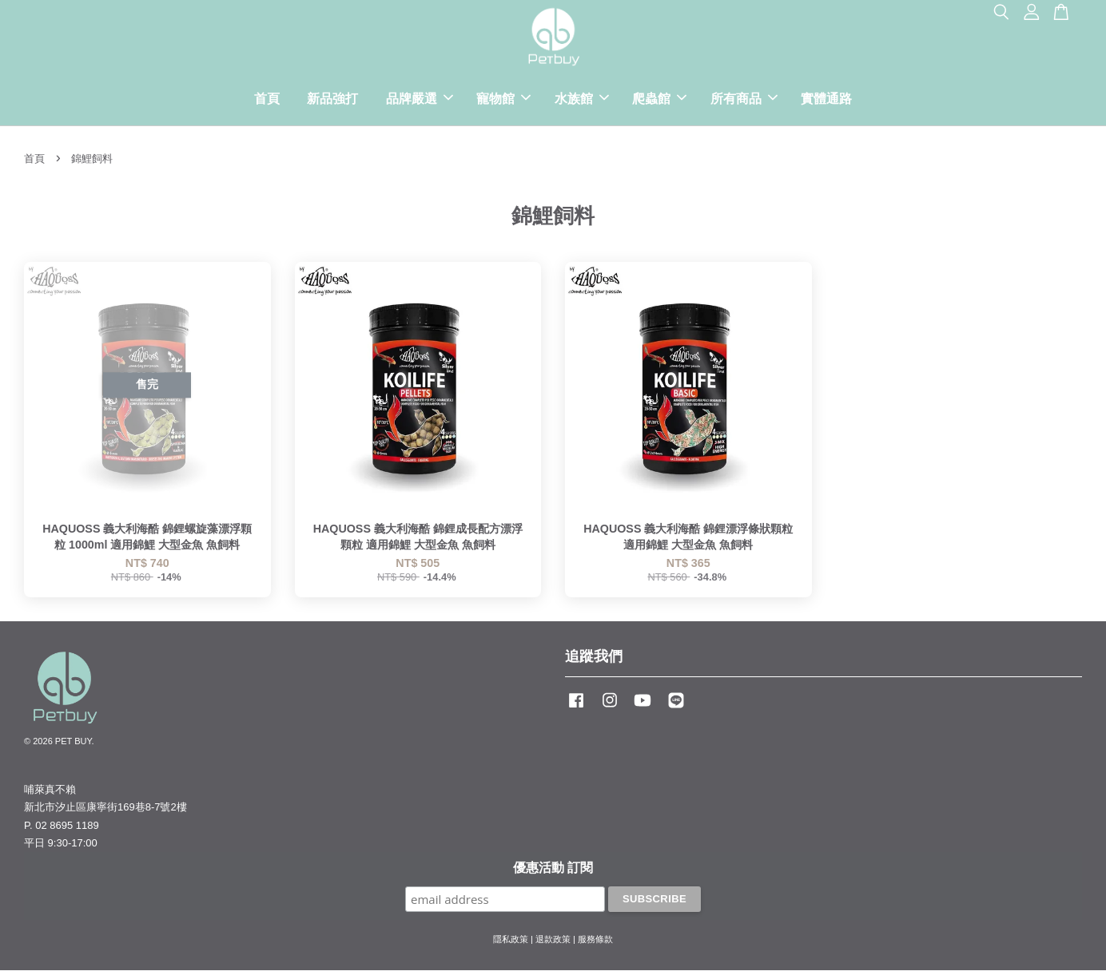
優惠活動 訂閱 (553, 875)
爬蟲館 (659, 102)
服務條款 (595, 947)
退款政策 (553, 947)
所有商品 (744, 102)
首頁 (267, 102)
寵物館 (503, 102)
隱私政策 (510, 947)
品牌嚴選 (419, 102)
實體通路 (826, 102)
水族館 (582, 102)
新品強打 (332, 102)
